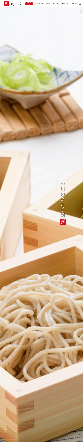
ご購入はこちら (29, 3)
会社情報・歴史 (65, 3)
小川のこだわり (39, 3)
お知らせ (55, 3)
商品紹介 (48, 3)
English (74, 3)
